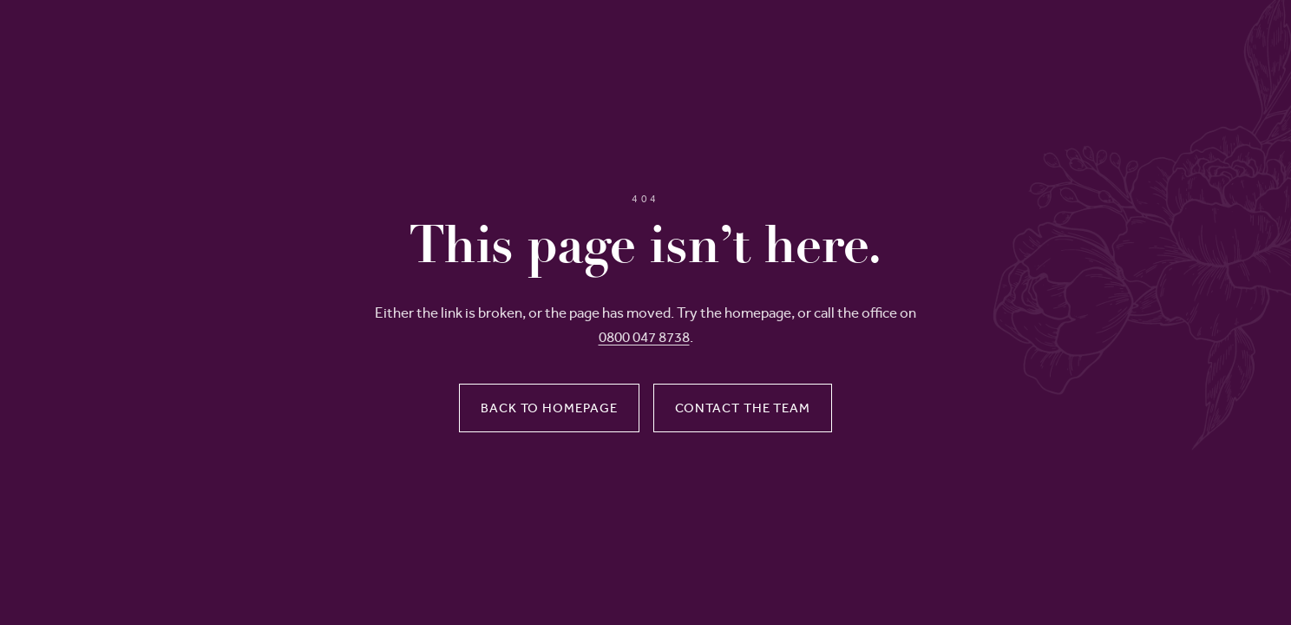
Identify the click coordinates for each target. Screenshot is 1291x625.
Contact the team (742, 408)
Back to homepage (549, 408)
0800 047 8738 (644, 336)
